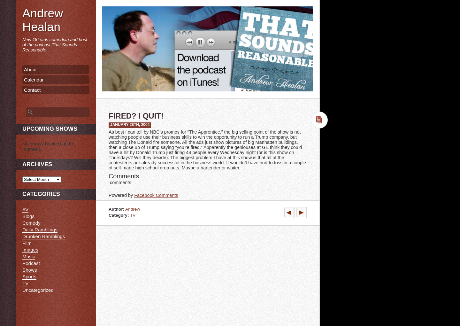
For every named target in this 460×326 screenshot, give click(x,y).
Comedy (31, 223)
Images (30, 249)
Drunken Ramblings (43, 236)
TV (132, 215)
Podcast (31, 263)
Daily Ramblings (39, 229)
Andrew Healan (42, 20)
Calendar (34, 79)
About (30, 69)
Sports (29, 276)
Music (28, 256)
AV (25, 209)
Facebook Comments (156, 195)
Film (27, 243)
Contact (32, 90)
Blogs (28, 216)
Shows (29, 270)
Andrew (132, 209)
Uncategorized (38, 290)
